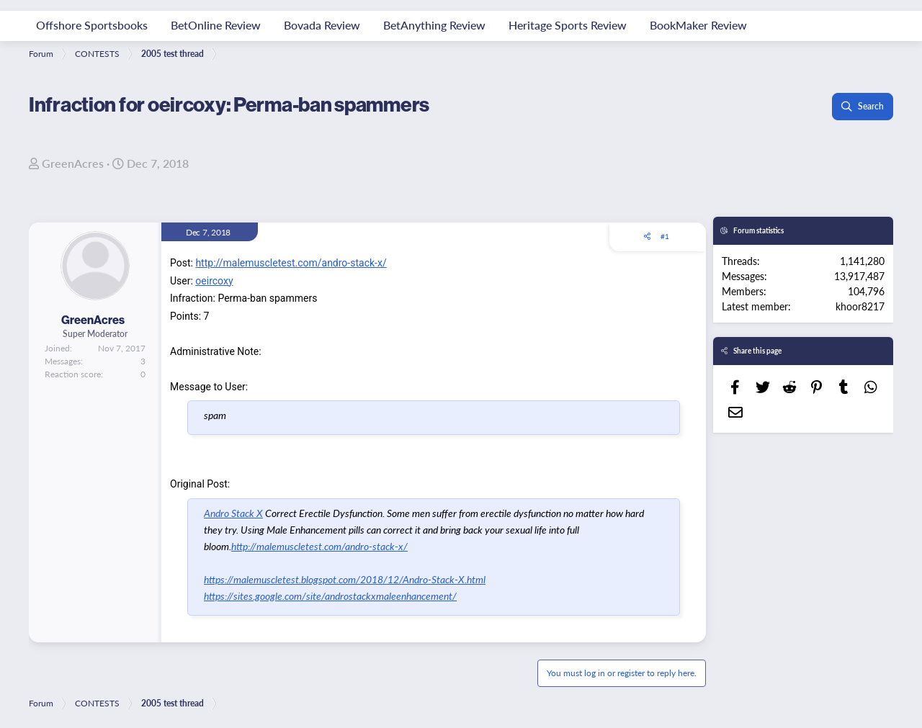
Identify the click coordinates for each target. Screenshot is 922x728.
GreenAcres (73, 163)
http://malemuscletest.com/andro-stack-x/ (290, 263)
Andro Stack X (233, 512)
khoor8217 (860, 306)
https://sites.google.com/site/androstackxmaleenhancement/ (330, 595)
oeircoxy (214, 281)
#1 (665, 236)
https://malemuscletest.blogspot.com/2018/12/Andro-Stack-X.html (344, 579)
